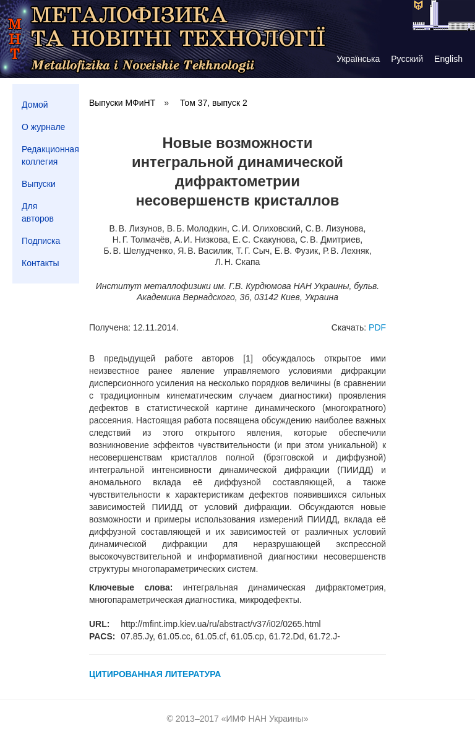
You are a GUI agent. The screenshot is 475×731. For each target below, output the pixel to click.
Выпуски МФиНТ (122, 103)
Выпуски (39, 184)
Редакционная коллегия (50, 155)
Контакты (40, 263)
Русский (407, 59)
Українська (358, 59)
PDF (377, 327)
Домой (35, 105)
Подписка (41, 241)
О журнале (43, 127)
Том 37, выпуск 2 (213, 103)
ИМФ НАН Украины (265, 719)
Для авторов (38, 212)
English (448, 59)
